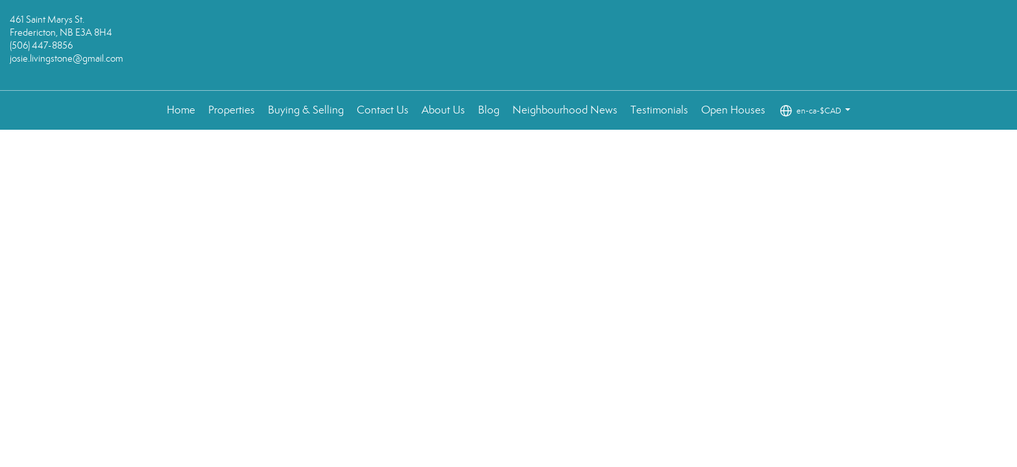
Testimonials (659, 110)
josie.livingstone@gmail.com (66, 58)
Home (181, 110)
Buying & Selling (306, 110)
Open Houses (733, 110)
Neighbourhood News (564, 110)
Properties (231, 110)
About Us (443, 110)
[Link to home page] (509, 45)
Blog (488, 110)
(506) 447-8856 (41, 45)
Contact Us (383, 110)
